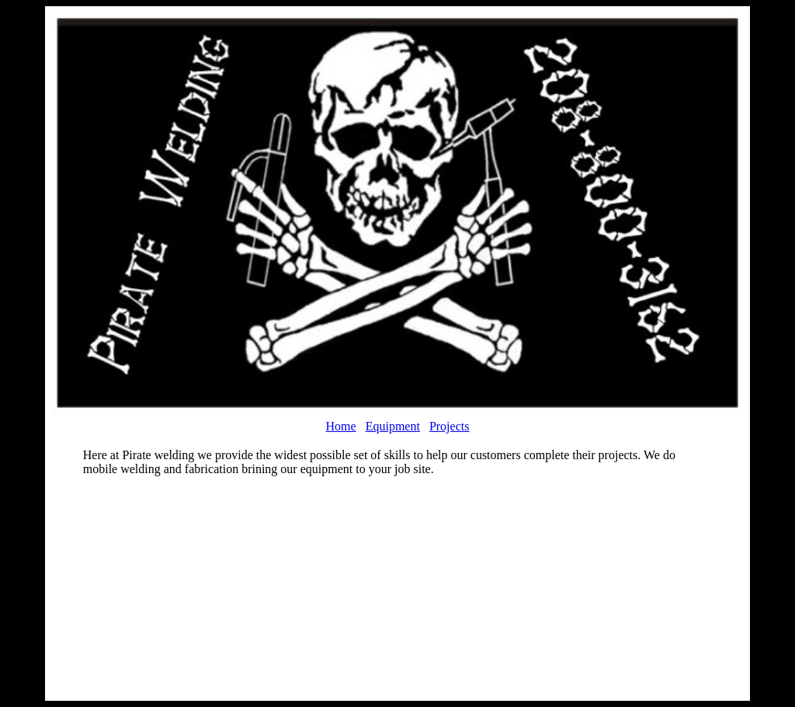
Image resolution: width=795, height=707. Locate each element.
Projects (449, 426)
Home (341, 426)
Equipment (393, 426)
